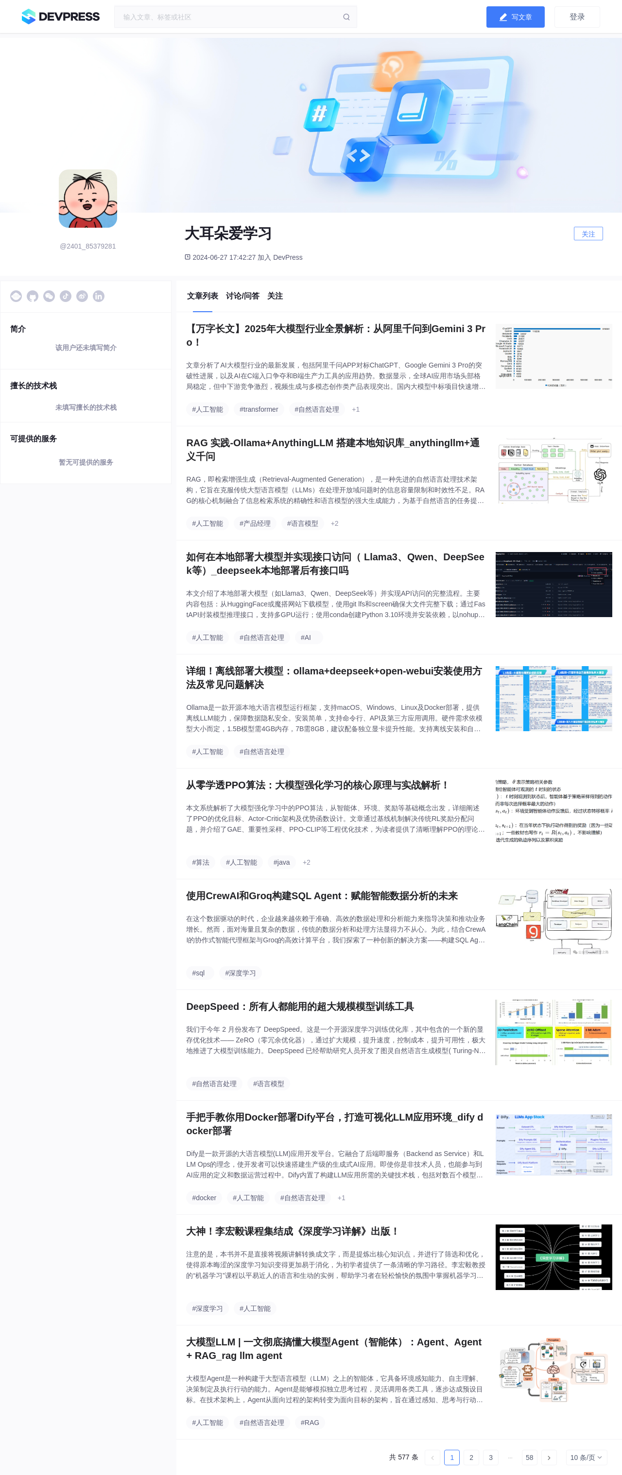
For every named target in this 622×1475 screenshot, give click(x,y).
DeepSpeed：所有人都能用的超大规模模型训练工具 (300, 1006)
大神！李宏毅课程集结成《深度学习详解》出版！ (293, 1231)
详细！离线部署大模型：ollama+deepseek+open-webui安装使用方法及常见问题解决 (334, 678)
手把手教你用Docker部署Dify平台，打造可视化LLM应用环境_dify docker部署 (334, 1124)
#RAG (310, 1422)
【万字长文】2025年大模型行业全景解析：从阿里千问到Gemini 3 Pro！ (335, 335)
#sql (198, 973)
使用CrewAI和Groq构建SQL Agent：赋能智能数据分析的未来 (322, 895)
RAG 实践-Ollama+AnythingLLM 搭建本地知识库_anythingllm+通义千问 (332, 449)
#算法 (200, 862)
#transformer (259, 409)
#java (282, 862)
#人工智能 (207, 409)
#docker (204, 1198)
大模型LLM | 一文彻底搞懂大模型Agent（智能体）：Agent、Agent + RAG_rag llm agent (334, 1349)
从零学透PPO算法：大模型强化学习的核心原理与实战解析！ (317, 785)
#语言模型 (302, 523)
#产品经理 (255, 523)
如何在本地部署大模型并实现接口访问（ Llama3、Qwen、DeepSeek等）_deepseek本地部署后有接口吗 (335, 564)
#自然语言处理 (317, 409)
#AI (306, 637)
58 (530, 1457)
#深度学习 (240, 973)
